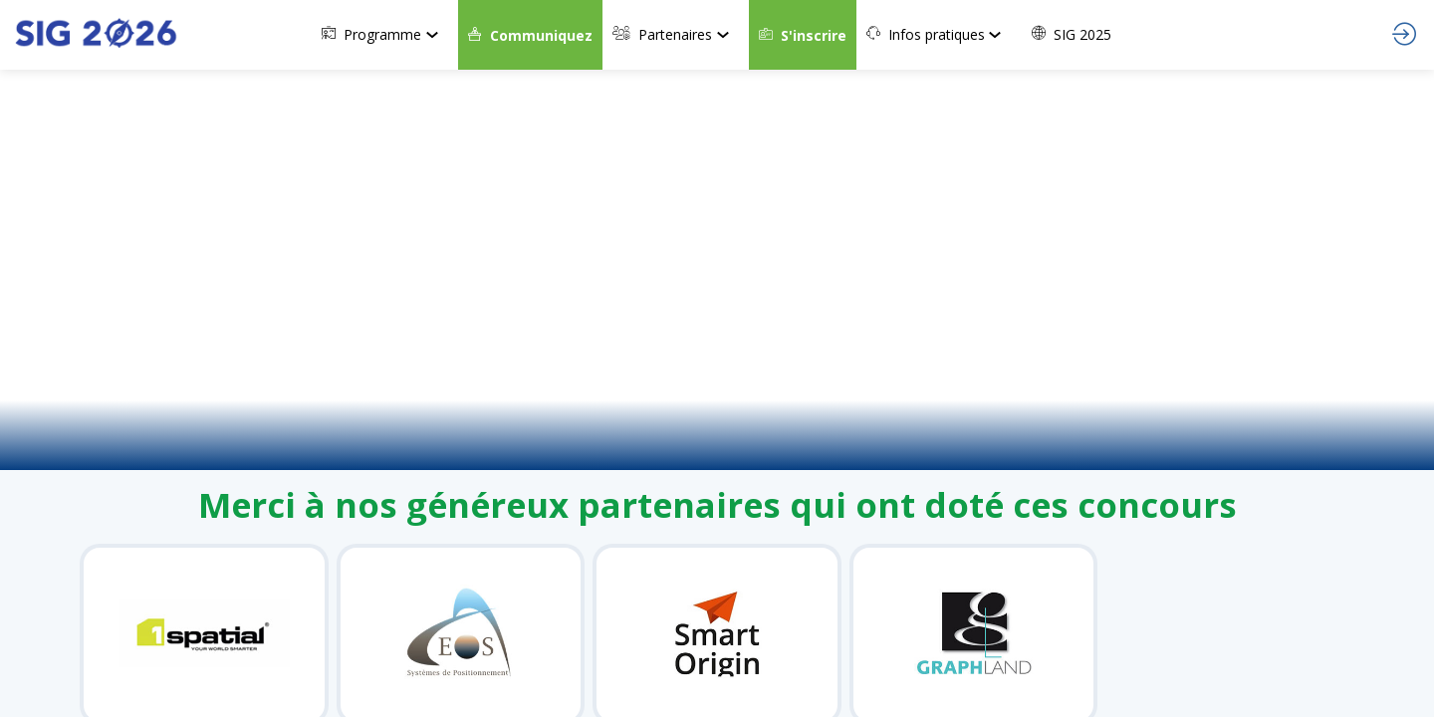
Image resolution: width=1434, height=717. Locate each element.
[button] (530, 35)
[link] (385, 35)
